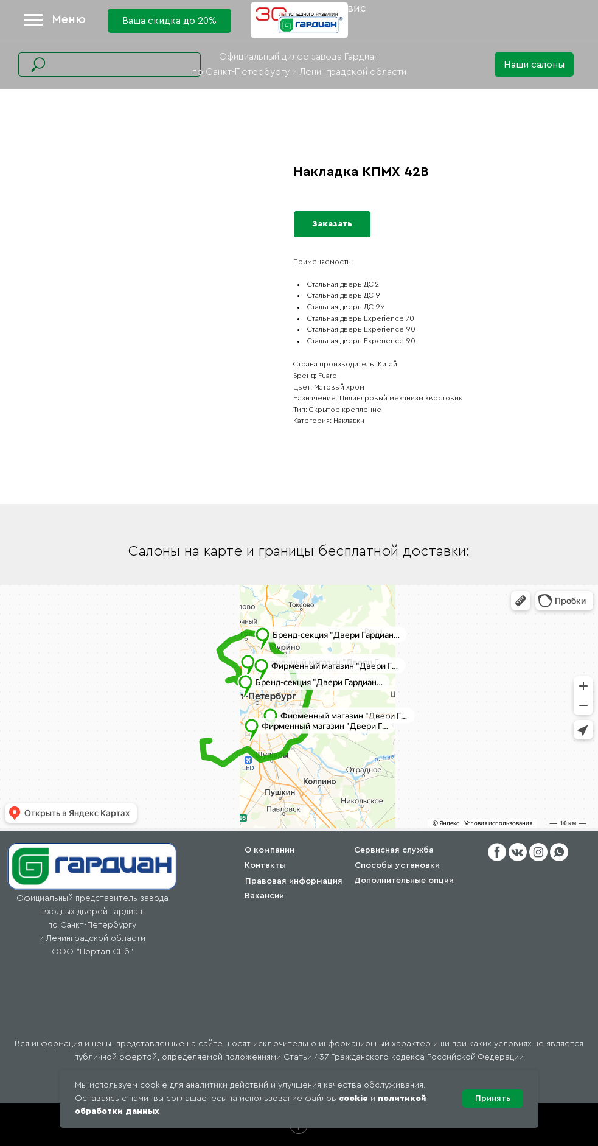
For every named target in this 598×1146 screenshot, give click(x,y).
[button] (534, 64)
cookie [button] (353, 1098)
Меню (69, 19)
